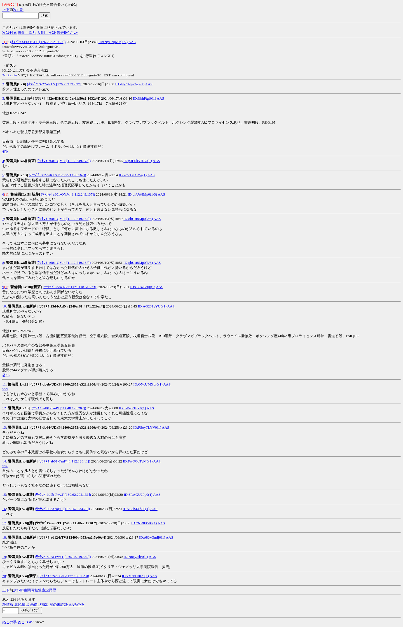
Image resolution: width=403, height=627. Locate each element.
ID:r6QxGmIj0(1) (152, 537)
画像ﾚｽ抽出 (39, 604)
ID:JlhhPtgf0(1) (144, 98)
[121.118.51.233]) (83, 287)
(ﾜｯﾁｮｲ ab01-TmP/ (53, 461)
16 (4, 509)
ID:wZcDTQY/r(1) (133, 175)
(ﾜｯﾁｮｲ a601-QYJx (51, 161)
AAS (132, 42)
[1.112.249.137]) (82, 194)
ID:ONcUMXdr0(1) (148, 384)
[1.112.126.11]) (78, 461)
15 (4, 494)
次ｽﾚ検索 (9, 32)
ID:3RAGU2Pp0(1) (138, 494)
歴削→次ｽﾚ (27, 32)
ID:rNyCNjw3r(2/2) (129, 84)
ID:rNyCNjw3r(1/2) (113, 42)
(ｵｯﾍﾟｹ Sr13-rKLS (24, 42)
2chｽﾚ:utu (9, 75)
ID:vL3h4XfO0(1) (136, 509)
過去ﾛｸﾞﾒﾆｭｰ (67, 32)
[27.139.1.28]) (78, 576)
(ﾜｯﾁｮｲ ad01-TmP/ (45, 408)
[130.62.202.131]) (77, 494)
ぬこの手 (9, 622)
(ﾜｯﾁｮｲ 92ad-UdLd (53, 576)
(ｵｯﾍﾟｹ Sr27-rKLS (41, 84)
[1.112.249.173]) (78, 161)
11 (4, 384)
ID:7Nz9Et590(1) (144, 523)
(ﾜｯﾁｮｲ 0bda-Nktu (56, 287)
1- (18, 10)
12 (4, 408)
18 (4, 537)
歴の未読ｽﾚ (59, 604)
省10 (6, 375)
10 (4, 306)
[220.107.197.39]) (77, 557)
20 (4, 576)
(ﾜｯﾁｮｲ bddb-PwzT (49, 494)
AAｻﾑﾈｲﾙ (76, 604)
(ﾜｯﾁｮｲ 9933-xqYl (49, 509)
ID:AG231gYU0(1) (152, 306)
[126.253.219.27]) (52, 42)
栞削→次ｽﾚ (47, 32)
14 (4, 461)
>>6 (5, 466)
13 (4, 427)
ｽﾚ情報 (7, 604)
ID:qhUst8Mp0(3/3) (138, 262)
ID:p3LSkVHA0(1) (137, 161)
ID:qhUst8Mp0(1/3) (142, 194)
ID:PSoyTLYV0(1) (147, 427)
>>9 (5, 389)
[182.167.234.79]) (76, 509)
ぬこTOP (25, 622)
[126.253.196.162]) (71, 175)
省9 (5, 151)
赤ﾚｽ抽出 (21, 604)
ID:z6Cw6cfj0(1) (142, 287)
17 (4, 523)
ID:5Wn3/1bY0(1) (132, 408)
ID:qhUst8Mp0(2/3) (138, 219)
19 (4, 557)
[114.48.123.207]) (72, 408)
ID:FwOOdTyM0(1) (138, 461)
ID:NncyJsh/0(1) (135, 557)
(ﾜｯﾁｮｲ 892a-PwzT (49, 557)
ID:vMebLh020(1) (135, 576)
